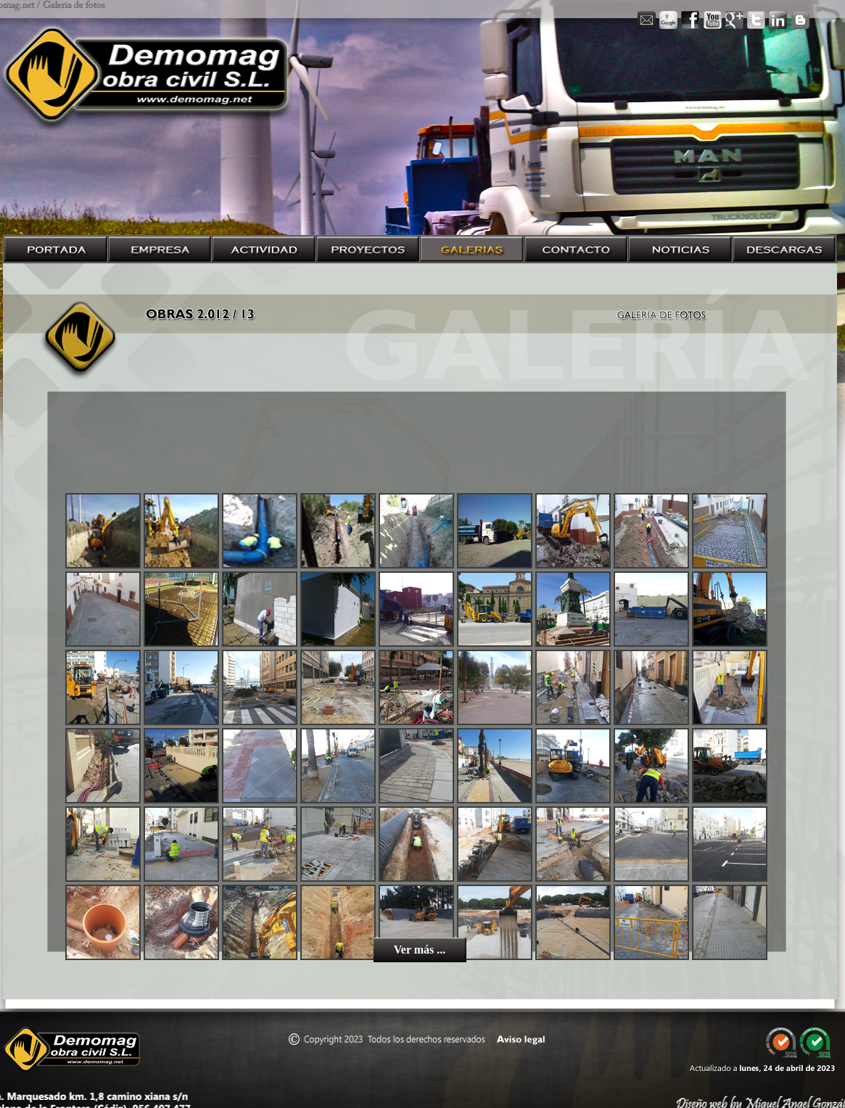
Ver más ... (420, 949)
